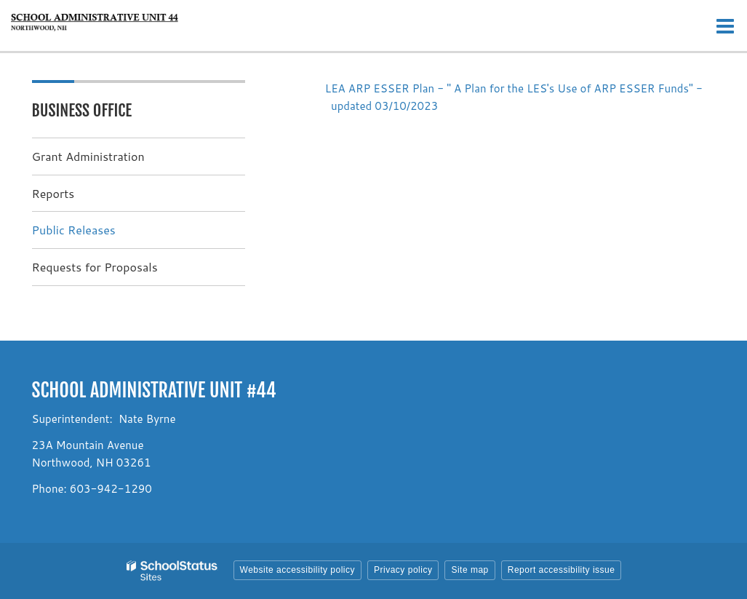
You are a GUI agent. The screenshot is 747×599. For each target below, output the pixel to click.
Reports (53, 193)
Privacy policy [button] (403, 570)
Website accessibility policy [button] (298, 570)
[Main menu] (725, 25)
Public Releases (74, 229)
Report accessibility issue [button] (561, 570)
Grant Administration (88, 156)
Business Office (82, 110)
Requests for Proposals (95, 266)
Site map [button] (469, 570)
